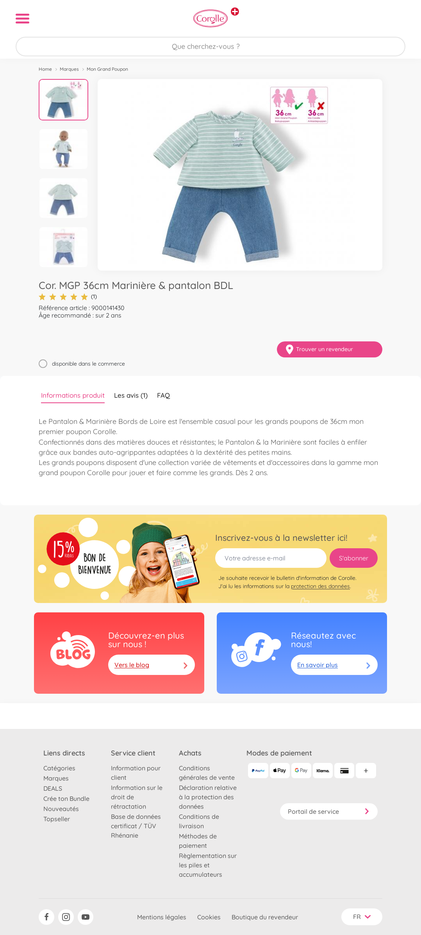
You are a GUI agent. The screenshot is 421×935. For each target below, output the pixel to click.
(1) (68, 297)
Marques (69, 69)
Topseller (56, 819)
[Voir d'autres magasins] (235, 11)
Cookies (209, 917)
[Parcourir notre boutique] (210, 46)
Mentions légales (161, 917)
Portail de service (329, 811)
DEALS (52, 788)
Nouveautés (61, 809)
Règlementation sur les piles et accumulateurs (208, 865)
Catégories (59, 768)
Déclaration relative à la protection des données (208, 797)
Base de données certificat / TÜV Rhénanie (136, 826)
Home (45, 69)
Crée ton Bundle (66, 798)
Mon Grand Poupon (107, 69)
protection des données (320, 586)
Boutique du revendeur (265, 917)
